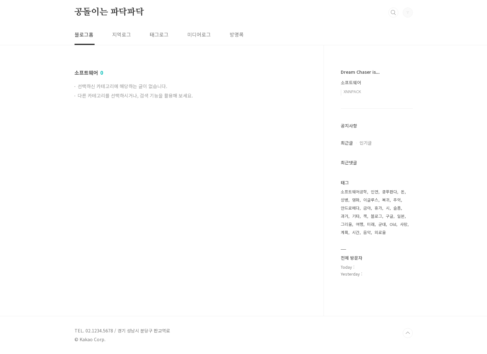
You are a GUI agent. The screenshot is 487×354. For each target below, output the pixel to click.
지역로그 (121, 34)
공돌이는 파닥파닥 (109, 12)
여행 (359, 224)
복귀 (386, 200)
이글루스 (370, 200)
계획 (344, 232)
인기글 (366, 143)
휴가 (378, 208)
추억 (397, 200)
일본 (401, 216)
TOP (408, 333)
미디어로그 (199, 34)
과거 (344, 216)
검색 (393, 12)
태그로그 (159, 34)
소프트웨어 (351, 82)
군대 (382, 224)
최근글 (347, 143)
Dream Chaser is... (360, 72)
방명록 (237, 34)
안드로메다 (350, 208)
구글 (389, 216)
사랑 (403, 224)
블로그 (376, 216)
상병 (344, 200)
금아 (367, 208)
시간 (356, 232)
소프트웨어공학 (354, 192)
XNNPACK (352, 91)
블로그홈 (84, 34)
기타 (356, 216)
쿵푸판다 (389, 192)
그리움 (346, 224)
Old (393, 224)
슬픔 (397, 208)
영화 (356, 200)
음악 (367, 232)
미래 (371, 224)
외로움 (380, 232)
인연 (374, 192)
